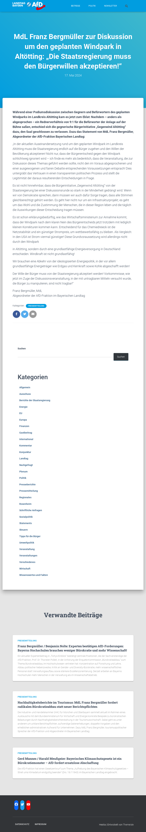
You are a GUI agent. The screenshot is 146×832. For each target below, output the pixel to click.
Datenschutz (22, 824)
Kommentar (25, 445)
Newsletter (110, 6)
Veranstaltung (27, 549)
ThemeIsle (128, 824)
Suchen (22, 348)
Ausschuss (25, 394)
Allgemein (24, 387)
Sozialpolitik (26, 516)
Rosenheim (25, 504)
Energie (23, 407)
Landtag (23, 458)
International (26, 439)
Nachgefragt (26, 465)
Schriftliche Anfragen (30, 510)
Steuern (23, 529)
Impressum (40, 824)
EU (20, 413)
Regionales (25, 497)
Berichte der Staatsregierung (34, 400)
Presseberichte (27, 484)
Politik (92, 6)
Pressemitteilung (36, 306)
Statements (25, 523)
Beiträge (75, 6)
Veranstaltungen (28, 555)
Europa (23, 419)
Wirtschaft (24, 568)
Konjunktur (25, 452)
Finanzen (24, 426)
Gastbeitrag (25, 432)
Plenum (23, 471)
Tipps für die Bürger (29, 536)
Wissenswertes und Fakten (33, 575)
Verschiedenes (27, 562)
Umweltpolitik (26, 542)
